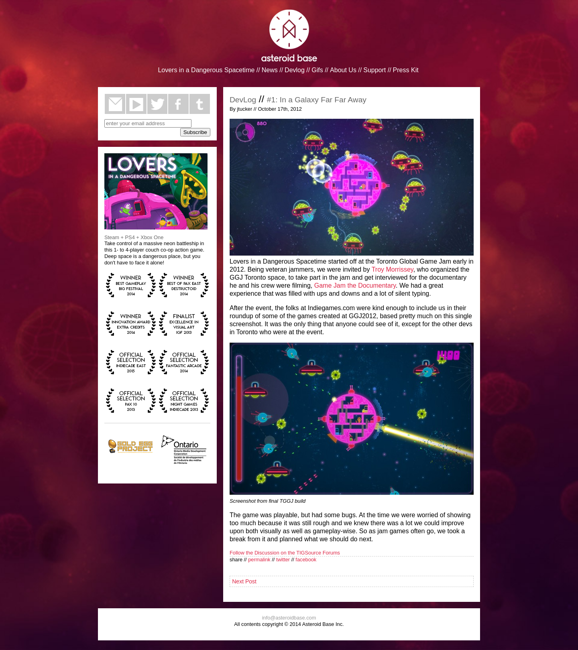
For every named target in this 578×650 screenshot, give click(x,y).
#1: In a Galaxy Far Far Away (316, 99)
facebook (178, 104)
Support (374, 70)
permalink (259, 560)
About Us (343, 70)
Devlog (295, 70)
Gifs (317, 70)
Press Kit (406, 70)
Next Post (244, 581)
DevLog (243, 99)
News (270, 70)
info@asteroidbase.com (289, 618)
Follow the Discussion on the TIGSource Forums (285, 553)
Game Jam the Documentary (355, 285)
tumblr (199, 104)
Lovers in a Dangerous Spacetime (206, 70)
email (115, 104)
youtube (136, 104)
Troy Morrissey (392, 269)
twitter (157, 104)
